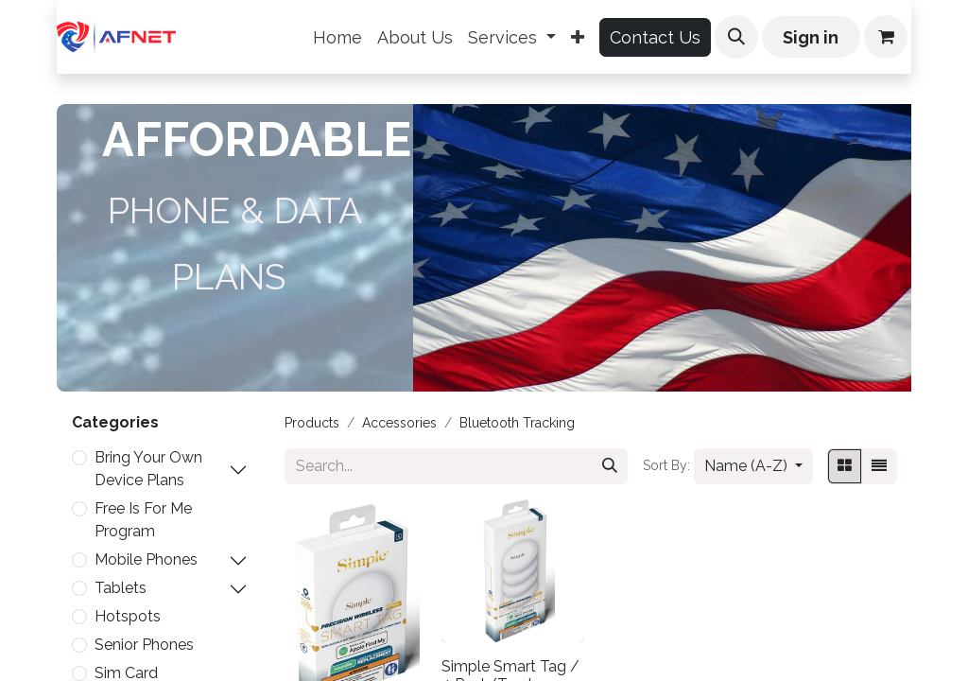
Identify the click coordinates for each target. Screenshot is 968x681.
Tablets (121, 588)
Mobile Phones (146, 559)
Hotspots (128, 616)
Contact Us (655, 37)
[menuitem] (337, 37)
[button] (736, 37)
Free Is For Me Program (143, 519)
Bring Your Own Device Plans (148, 468)
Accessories (399, 422)
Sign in (810, 37)
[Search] (610, 466)
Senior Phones (144, 645)
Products (312, 422)
